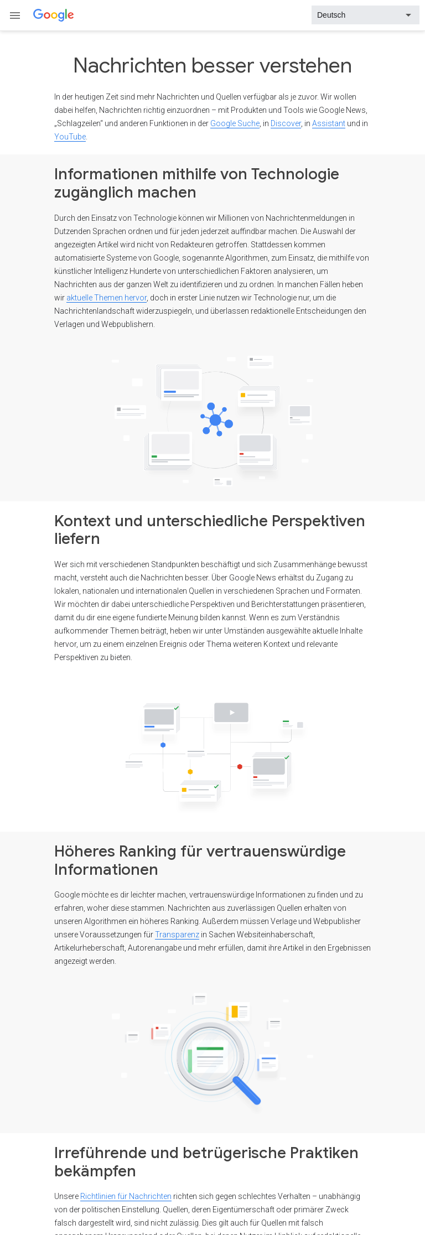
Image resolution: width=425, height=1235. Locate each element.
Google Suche (235, 123)
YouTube (70, 136)
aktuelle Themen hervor (106, 297)
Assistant (328, 123)
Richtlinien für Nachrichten (126, 1196)
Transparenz (177, 934)
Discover (286, 123)
